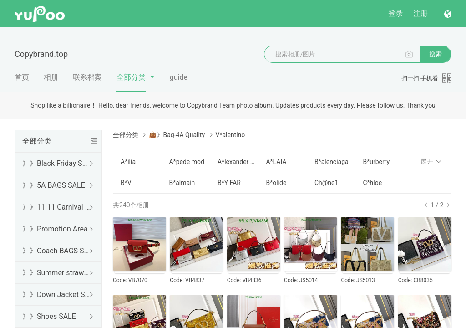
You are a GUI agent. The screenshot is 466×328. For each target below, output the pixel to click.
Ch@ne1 (326, 182)
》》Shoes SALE (49, 316)
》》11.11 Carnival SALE (56, 207)
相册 (51, 77)
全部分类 (131, 77)
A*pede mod (186, 161)
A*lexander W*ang (236, 161)
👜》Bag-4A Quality (177, 134)
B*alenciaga (331, 161)
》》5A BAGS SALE (53, 185)
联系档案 (87, 77)
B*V (126, 182)
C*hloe (372, 182)
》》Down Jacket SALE (56, 294)
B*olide (276, 182)
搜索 (435, 54)
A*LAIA (276, 161)
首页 (22, 77)
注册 (420, 13)
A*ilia (128, 161)
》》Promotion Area (55, 229)
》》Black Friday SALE (56, 163)
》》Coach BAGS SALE (56, 250)
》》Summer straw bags (56, 272)
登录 (395, 13)
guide (178, 77)
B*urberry (376, 161)
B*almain (182, 182)
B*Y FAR (229, 182)
